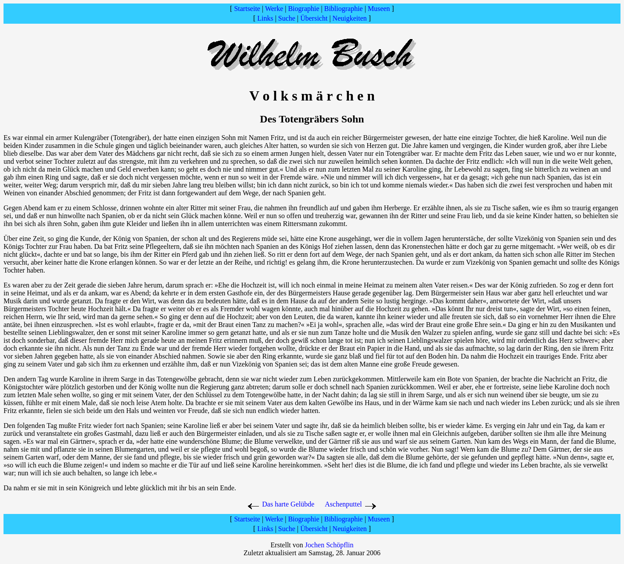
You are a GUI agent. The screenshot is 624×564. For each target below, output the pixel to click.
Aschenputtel (343, 504)
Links (265, 18)
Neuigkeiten (350, 18)
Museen (379, 8)
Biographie (303, 8)
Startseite (247, 8)
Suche (286, 18)
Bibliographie (343, 8)
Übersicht (313, 18)
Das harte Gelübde (280, 504)
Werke (274, 8)
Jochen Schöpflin (329, 545)
